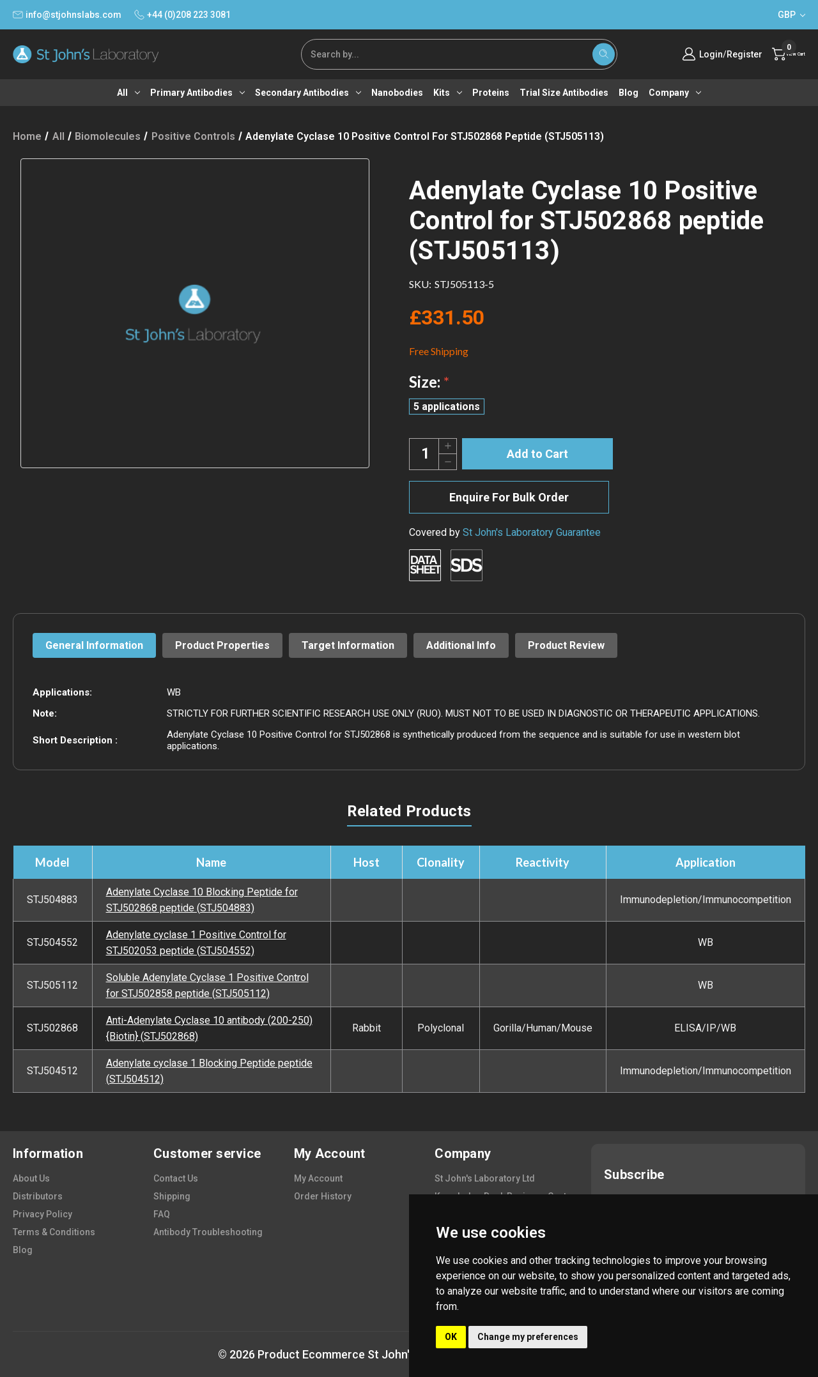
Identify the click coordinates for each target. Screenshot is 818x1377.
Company (675, 92)
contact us (175, 1178)
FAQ (161, 1214)
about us (31, 1178)
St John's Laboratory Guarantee (532, 532)
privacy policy (42, 1214)
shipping (171, 1196)
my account (318, 1178)
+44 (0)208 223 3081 (182, 15)
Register (721, 54)
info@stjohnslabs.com (67, 15)
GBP (791, 15)
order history (322, 1196)
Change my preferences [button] (527, 1337)
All (128, 92)
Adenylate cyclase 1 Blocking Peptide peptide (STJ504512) (209, 1071)
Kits (447, 92)
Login (688, 54)
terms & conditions (54, 1232)
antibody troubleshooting (208, 1232)
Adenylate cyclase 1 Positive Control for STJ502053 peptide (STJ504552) (196, 943)
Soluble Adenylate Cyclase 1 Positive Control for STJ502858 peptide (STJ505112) (207, 985)
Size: (429, 381)
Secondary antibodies (308, 92)
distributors (38, 1196)
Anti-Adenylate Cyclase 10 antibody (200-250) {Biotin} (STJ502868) (209, 1028)
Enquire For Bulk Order (509, 497)
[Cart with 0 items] (777, 54)
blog (23, 1250)
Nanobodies (397, 92)
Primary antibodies (197, 92)
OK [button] (451, 1337)
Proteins (490, 92)
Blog (628, 92)
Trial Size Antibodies (564, 92)
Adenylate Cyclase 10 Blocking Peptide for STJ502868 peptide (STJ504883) (202, 900)
